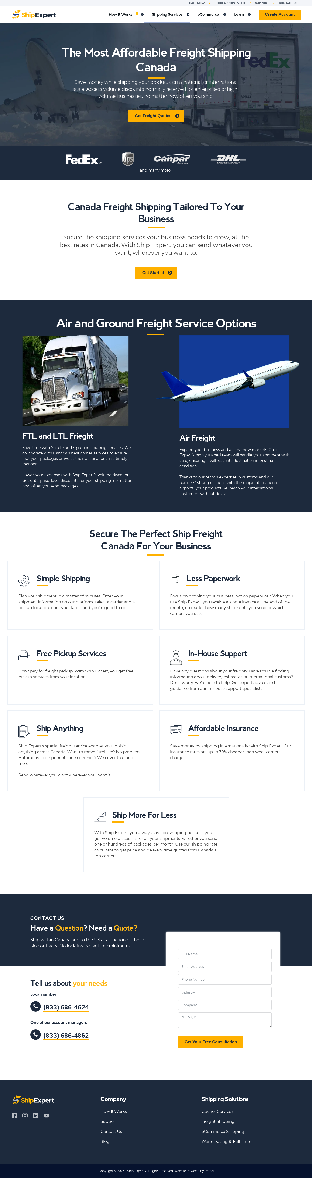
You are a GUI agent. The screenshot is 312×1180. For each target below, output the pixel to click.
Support (262, 3)
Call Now (197, 3)
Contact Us (111, 1131)
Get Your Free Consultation (211, 1042)
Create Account (280, 14)
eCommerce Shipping (223, 1131)
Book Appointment (230, 3)
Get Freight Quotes (153, 115)
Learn (242, 14)
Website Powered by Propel (194, 1171)
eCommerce (212, 14)
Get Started (153, 272)
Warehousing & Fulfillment (228, 1141)
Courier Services (217, 1111)
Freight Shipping (218, 1121)
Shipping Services (170, 14)
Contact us (288, 3)
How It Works (126, 14)
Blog (105, 1141)
